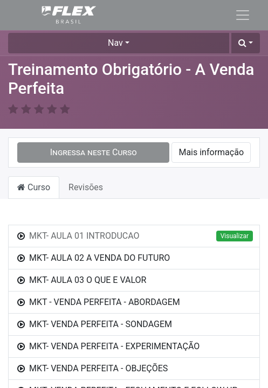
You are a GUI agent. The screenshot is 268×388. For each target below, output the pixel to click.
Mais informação (211, 152)
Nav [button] (115, 43)
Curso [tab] (33, 187)
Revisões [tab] (85, 187)
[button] (245, 43)
